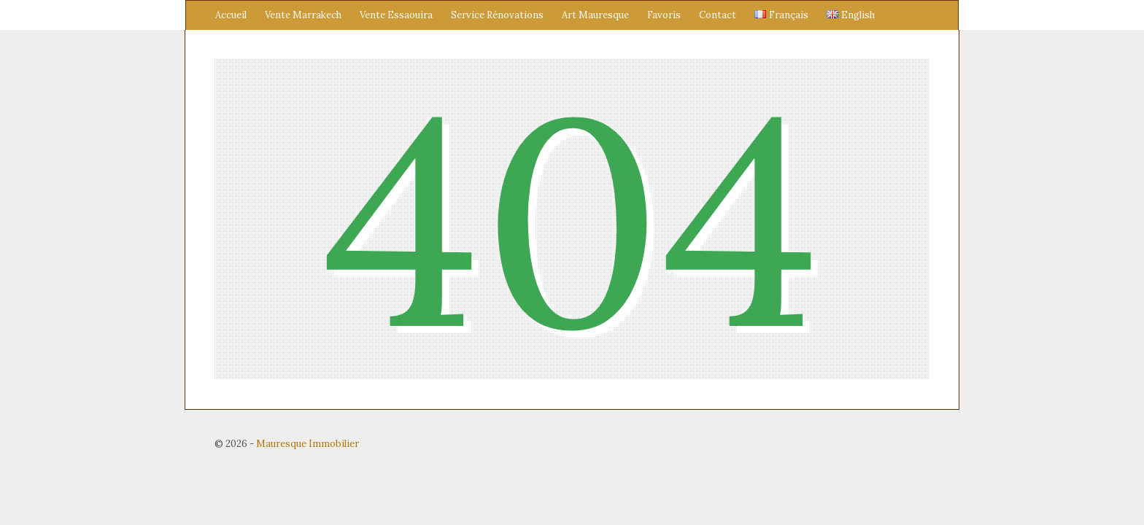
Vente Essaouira (396, 15)
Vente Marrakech (303, 15)
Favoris (664, 15)
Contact (717, 15)
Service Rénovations (497, 15)
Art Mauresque (595, 15)
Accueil (231, 15)
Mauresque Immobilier (307, 444)
